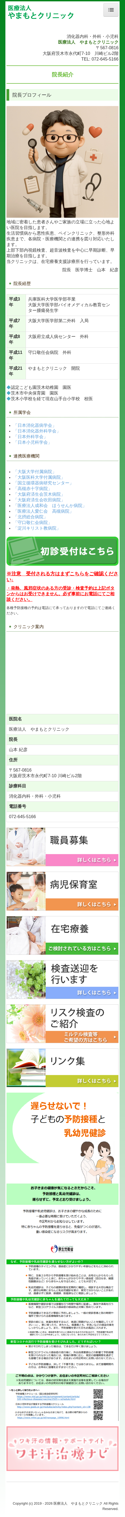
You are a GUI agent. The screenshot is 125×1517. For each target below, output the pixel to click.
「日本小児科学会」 (32, 442)
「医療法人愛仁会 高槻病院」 (43, 511)
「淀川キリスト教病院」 (37, 528)
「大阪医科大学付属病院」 (39, 477)
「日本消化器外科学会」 (37, 431)
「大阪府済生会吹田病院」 (39, 500)
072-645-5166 (105, 59)
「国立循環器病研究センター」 (43, 483)
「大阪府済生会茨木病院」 (39, 494)
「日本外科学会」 (30, 436)
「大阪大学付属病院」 (34, 471)
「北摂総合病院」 (30, 517)
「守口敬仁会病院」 (32, 522)
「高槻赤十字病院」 (32, 488)
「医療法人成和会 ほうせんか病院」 (50, 505)
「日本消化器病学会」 (34, 425)
